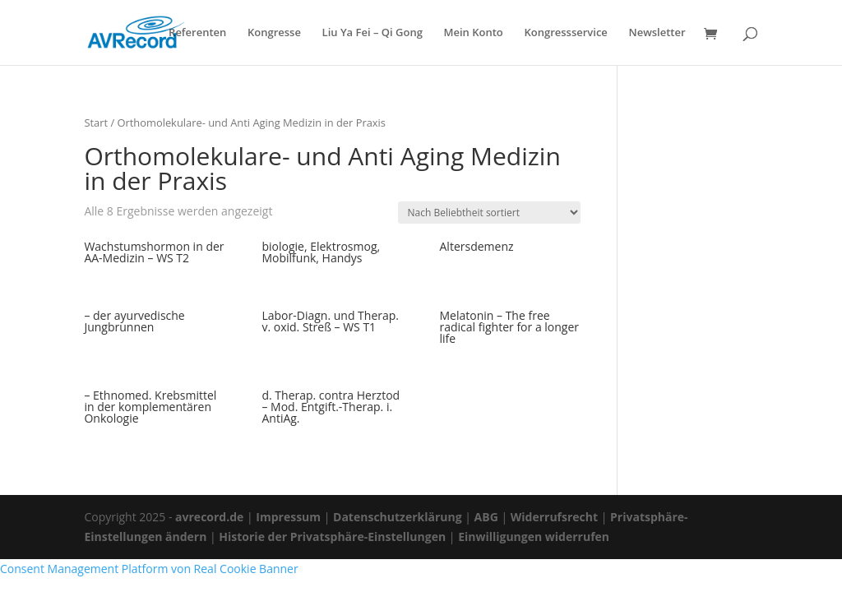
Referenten (197, 33)
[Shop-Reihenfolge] (489, 212)
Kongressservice (565, 33)
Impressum (288, 517)
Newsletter (656, 33)
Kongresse (274, 33)
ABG (486, 517)
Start (96, 122)
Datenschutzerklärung (397, 517)
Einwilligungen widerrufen (533, 536)
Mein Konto (473, 33)
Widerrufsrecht (554, 517)
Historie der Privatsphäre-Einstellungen (332, 536)
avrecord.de (209, 517)
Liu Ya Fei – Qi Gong (372, 33)
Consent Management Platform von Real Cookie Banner (149, 568)
